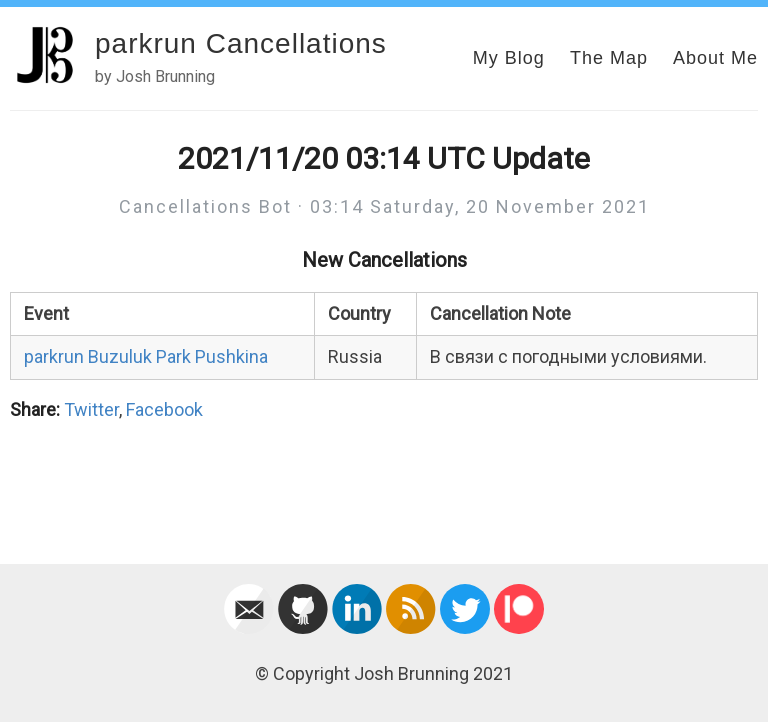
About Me (715, 58)
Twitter (91, 409)
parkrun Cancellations (241, 43)
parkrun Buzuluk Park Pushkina (146, 356)
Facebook (164, 409)
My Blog (509, 58)
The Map (609, 58)
